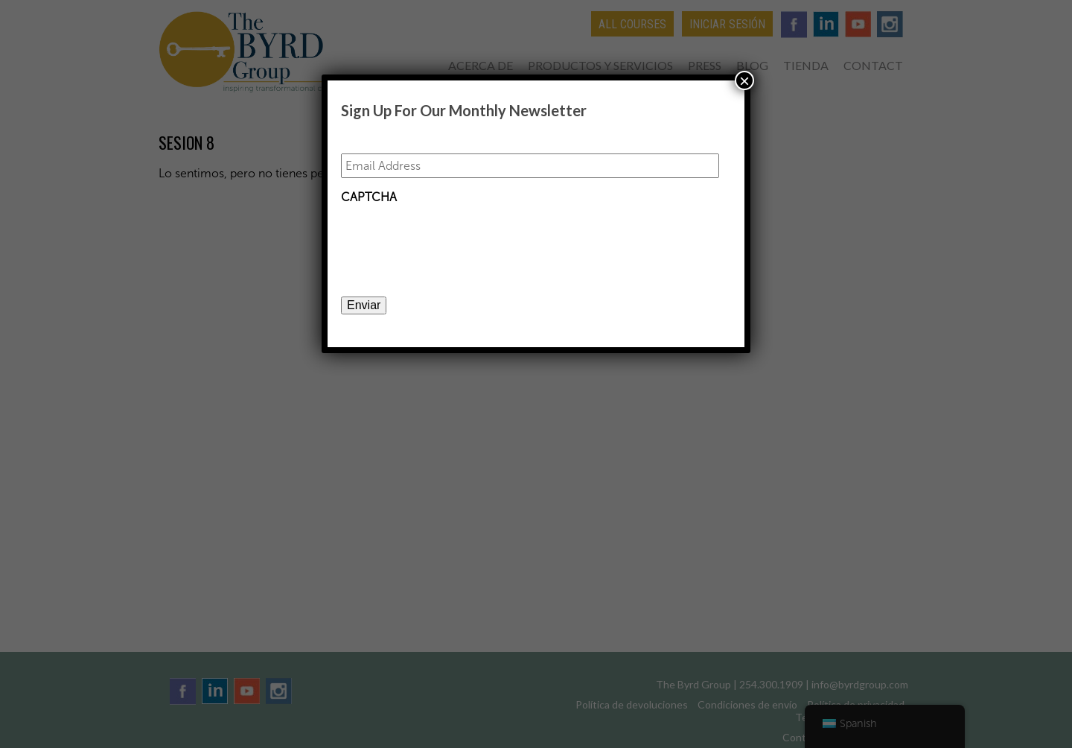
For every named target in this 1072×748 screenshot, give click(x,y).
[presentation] (454, 241)
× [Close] (744, 80)
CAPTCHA (369, 197)
